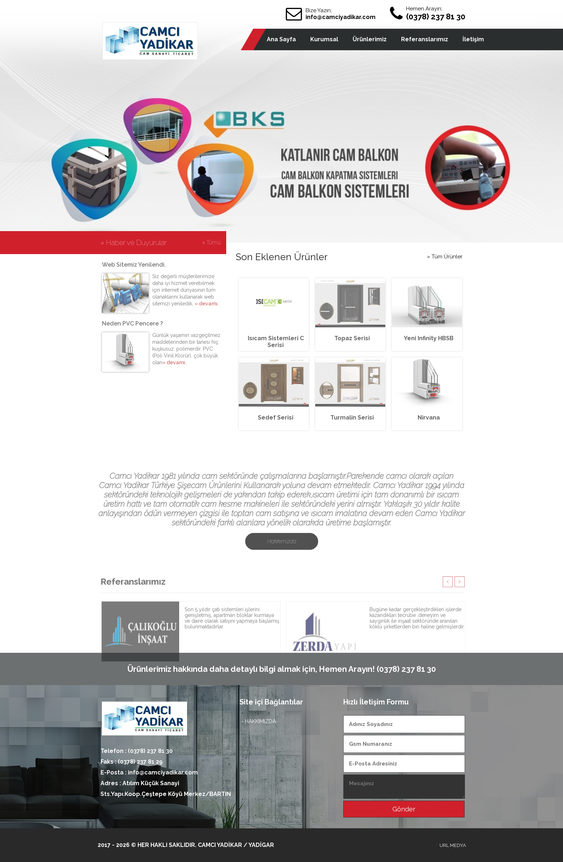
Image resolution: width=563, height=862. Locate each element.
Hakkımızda (281, 561)
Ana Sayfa (281, 39)
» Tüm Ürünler (444, 256)
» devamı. (207, 303)
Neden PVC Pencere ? (132, 323)
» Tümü (211, 242)
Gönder (403, 809)
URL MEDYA (452, 845)
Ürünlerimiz (370, 39)
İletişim (473, 39)
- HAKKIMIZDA (258, 721)
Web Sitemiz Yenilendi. (134, 264)
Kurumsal (324, 39)
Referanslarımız (424, 39)
